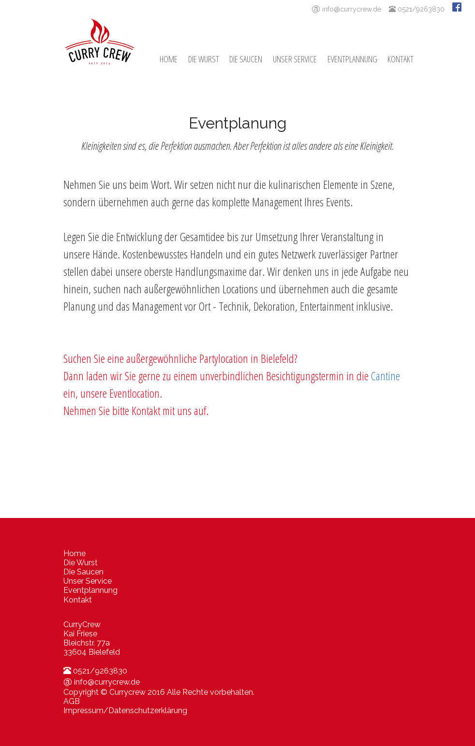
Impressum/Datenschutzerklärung (125, 710)
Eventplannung (352, 59)
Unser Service (295, 59)
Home (169, 59)
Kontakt (400, 59)
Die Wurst (203, 59)
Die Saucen (245, 59)
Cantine (385, 376)
